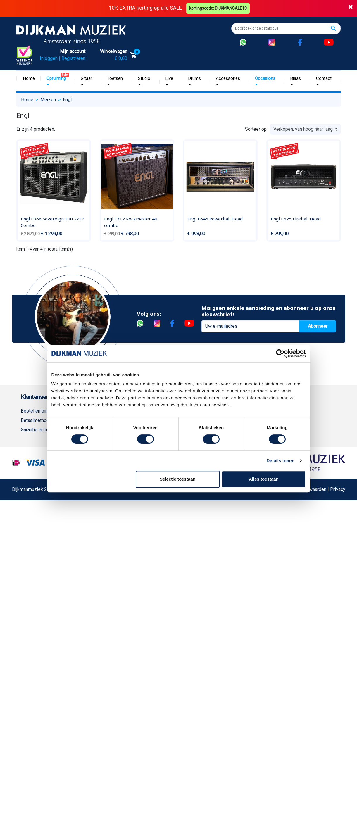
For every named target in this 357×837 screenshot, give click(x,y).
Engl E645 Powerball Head (215, 219)
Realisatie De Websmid (198, 641)
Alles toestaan (264, 479)
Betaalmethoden (37, 420)
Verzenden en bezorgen (45, 439)
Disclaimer (32, 476)
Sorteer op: (256, 129)
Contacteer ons (36, 551)
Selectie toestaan (178, 479)
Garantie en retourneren (44, 429)
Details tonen (280, 460)
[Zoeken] (286, 28)
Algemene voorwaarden (45, 448)
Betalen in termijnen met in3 (49, 532)
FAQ (25, 457)
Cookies (29, 523)
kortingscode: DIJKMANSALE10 (218, 8)
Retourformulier (37, 514)
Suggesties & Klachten (44, 495)
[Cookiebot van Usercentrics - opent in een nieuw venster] (280, 353)
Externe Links (35, 560)
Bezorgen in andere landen (48, 542)
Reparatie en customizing (47, 467)
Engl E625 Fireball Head (296, 219)
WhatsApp (31, 504)
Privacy (28, 486)
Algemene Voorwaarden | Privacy (311, 641)
